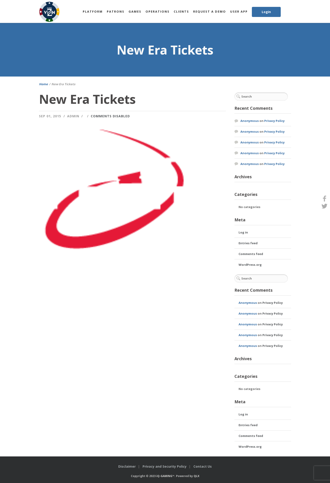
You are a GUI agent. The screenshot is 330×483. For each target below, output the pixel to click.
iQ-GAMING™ (165, 476)
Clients (181, 11)
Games (135, 11)
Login (266, 12)
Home (43, 84)
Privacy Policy (274, 121)
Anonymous (249, 121)
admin (73, 116)
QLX (196, 476)
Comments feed (251, 254)
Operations (158, 11)
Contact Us (202, 466)
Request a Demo (209, 11)
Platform (93, 11)
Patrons (115, 11)
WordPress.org (250, 265)
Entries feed (248, 243)
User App (239, 11)
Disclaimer (127, 466)
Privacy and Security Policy (165, 466)
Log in (243, 232)
